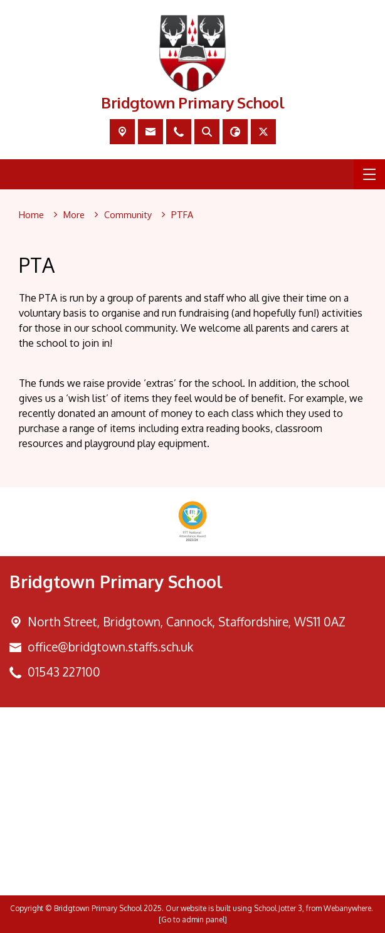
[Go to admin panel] (193, 919)
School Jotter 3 (278, 908)
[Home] (31, 215)
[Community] (128, 215)
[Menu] (369, 174)
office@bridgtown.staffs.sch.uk (110, 647)
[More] (74, 215)
